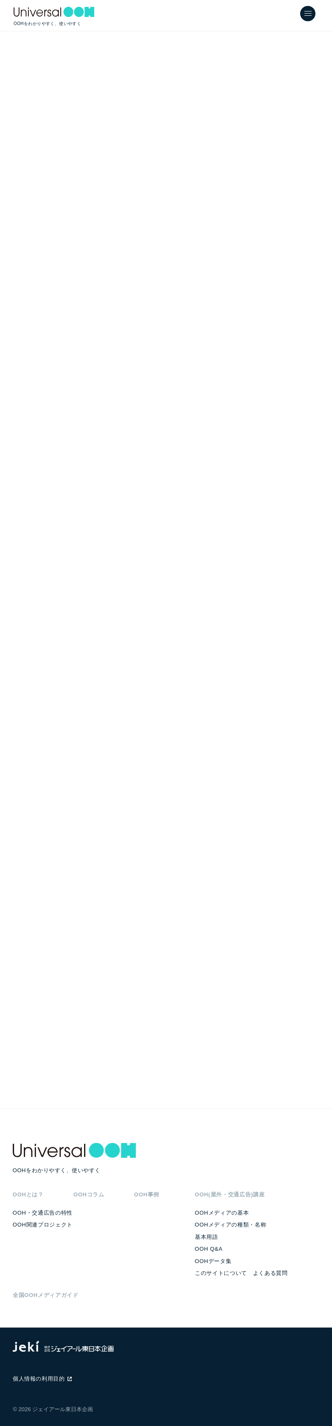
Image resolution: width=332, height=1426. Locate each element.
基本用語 (206, 1237)
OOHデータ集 (213, 1261)
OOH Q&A (208, 1249)
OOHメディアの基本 (222, 1213)
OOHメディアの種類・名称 (230, 1224)
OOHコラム (88, 1194)
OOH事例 (146, 1194)
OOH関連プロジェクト (43, 1224)
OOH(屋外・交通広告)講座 (230, 1194)
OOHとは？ (28, 1194)
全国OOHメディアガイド (46, 1295)
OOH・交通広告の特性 (43, 1213)
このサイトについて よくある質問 (241, 1273)
